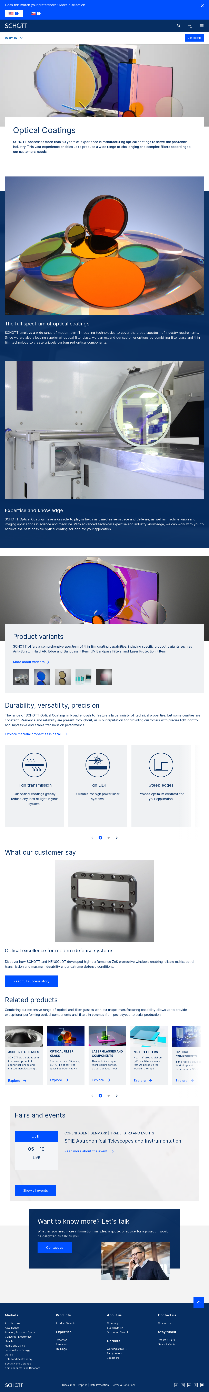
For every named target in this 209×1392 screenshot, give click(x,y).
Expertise (61, 1339)
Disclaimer (68, 1384)
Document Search (118, 1332)
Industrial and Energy (17, 1350)
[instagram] (183, 1385)
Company (113, 1323)
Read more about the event (89, 1151)
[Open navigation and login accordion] (190, 25)
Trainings (61, 1348)
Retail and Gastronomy (18, 1359)
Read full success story (31, 981)
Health (9, 1341)
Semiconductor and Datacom (22, 1368)
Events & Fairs (166, 1339)
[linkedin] (189, 1385)
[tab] (100, 837)
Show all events (35, 1190)
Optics (9, 1354)
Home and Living (15, 1345)
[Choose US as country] (14, 13)
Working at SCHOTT (118, 1348)
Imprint (82, 1384)
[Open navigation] (201, 25)
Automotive (12, 1327)
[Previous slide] (92, 837)
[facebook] (176, 1385)
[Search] (178, 25)
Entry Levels (114, 1353)
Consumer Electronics (18, 1336)
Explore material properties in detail (36, 734)
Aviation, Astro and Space (20, 1332)
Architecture (12, 1323)
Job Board (113, 1357)
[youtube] (202, 1385)
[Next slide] (116, 837)
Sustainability (115, 1327)
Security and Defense (18, 1363)
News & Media (166, 1344)
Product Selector (66, 1323)
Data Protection (99, 1384)
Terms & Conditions (124, 1384)
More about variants (31, 662)
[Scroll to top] (198, 1302)
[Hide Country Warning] (202, 5)
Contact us (194, 37)
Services (61, 1344)
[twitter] (196, 1385)
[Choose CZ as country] (36, 13)
